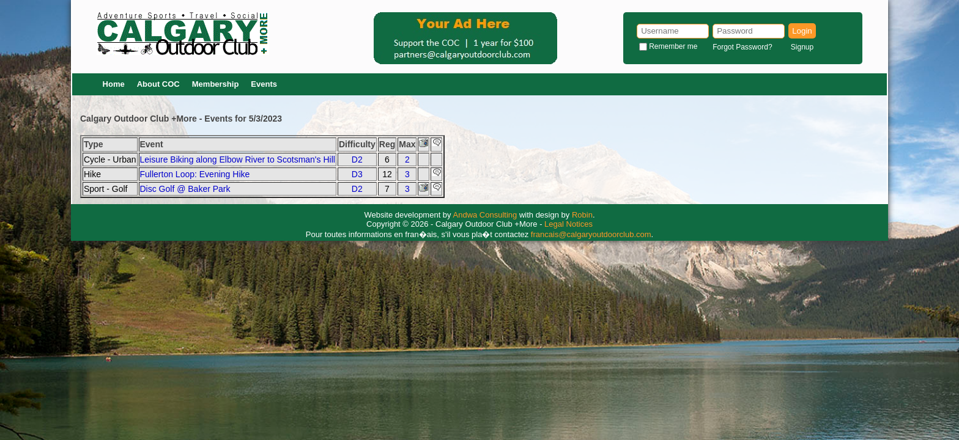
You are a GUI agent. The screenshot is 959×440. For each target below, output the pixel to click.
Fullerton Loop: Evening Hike (195, 174)
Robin (582, 214)
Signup (802, 47)
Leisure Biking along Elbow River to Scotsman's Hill (237, 159)
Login (802, 30)
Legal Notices (568, 224)
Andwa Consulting (485, 214)
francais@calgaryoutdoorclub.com (591, 234)
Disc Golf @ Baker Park (185, 189)
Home (114, 84)
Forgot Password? (742, 47)
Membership (215, 84)
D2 (357, 159)
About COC (158, 84)
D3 (357, 174)
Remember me (673, 46)
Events (264, 84)
